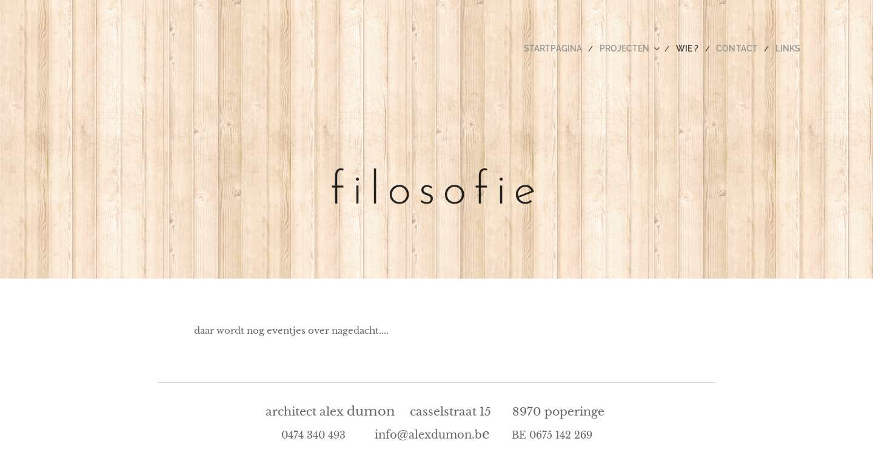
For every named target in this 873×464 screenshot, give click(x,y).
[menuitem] (573, 48)
